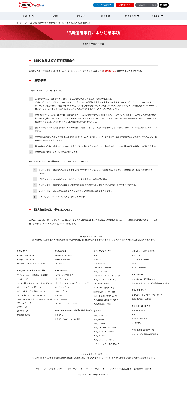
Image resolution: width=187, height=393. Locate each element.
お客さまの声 (137, 274)
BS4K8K (59, 295)
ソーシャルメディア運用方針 (117, 369)
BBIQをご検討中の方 (38, 23)
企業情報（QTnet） (141, 369)
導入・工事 (136, 255)
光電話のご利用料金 (63, 255)
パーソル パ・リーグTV (102, 267)
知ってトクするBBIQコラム (143, 250)
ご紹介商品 (136, 322)
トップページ (22, 23)
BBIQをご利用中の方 (26, 259)
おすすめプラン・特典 (103, 250)
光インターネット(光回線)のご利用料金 (33, 275)
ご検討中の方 (126, 5)
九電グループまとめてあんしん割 (107, 275)
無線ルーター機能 (62, 259)
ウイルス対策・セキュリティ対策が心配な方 (34, 283)
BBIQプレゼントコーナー (104, 331)
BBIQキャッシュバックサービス (106, 327)
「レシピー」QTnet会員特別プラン (107, 343)
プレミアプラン (61, 291)
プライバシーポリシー (93, 369)
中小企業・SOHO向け (141, 305)
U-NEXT (97, 259)
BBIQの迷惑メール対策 (141, 299)
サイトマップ (41, 369)
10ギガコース (22, 311)
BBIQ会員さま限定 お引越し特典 (107, 299)
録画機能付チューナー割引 (105, 291)
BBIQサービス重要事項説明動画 (145, 334)
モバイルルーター (139, 267)
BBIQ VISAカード (101, 335)
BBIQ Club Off (100, 323)
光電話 (55, 15)
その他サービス (23, 279)
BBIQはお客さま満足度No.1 (143, 279)
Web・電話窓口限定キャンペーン (107, 295)
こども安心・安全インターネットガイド (147, 295)
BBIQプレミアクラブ (102, 315)
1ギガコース (22, 306)
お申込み (155, 15)
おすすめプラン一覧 (56, 23)
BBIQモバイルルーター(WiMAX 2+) (70, 319)
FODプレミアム (100, 263)
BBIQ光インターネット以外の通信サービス (74, 310)
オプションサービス (139, 318)
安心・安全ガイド (139, 290)
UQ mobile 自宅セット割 (104, 287)
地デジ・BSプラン (62, 279)
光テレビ (81, 15)
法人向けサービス (148, 5)
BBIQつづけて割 (100, 271)
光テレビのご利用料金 (64, 275)
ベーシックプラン (62, 287)
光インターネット (29, 15)
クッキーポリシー (73, 369)
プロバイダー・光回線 (140, 259)
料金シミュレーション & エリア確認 (31, 263)
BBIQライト (60, 315)
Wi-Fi (134, 263)
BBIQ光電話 (60, 250)
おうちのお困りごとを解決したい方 (31, 291)
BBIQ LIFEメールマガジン (104, 339)
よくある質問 (130, 15)
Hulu (96, 255)
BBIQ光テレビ (61, 270)
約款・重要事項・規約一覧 (143, 329)
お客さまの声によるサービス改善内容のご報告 (150, 283)
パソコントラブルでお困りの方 (29, 287)
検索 (165, 5)
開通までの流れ (23, 315)
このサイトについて (56, 369)
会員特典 (97, 310)
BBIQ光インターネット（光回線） (31, 270)
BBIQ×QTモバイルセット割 (105, 279)
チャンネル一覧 (61, 299)
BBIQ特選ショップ (101, 319)
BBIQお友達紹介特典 (102, 303)
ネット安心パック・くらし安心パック (31, 295)
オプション (59, 263)
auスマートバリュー (101, 283)
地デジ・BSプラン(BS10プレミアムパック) (72, 283)
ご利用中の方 (102, 5)
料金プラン (106, 15)
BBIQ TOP (22, 250)
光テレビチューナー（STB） (66, 303)
